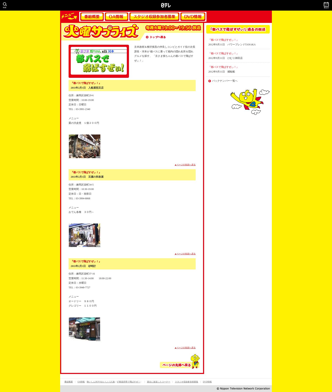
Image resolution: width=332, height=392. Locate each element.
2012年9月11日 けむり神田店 (225, 58)
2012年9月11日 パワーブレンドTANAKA (232, 44)
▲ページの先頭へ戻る (185, 164)
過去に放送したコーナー (158, 382)
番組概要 (92, 17)
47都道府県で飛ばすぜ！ (128, 382)
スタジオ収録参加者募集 (154, 17)
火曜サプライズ (100, 31)
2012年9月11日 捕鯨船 (221, 71)
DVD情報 (192, 17)
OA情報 (116, 17)
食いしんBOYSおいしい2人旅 (101, 382)
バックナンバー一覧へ (225, 80)
